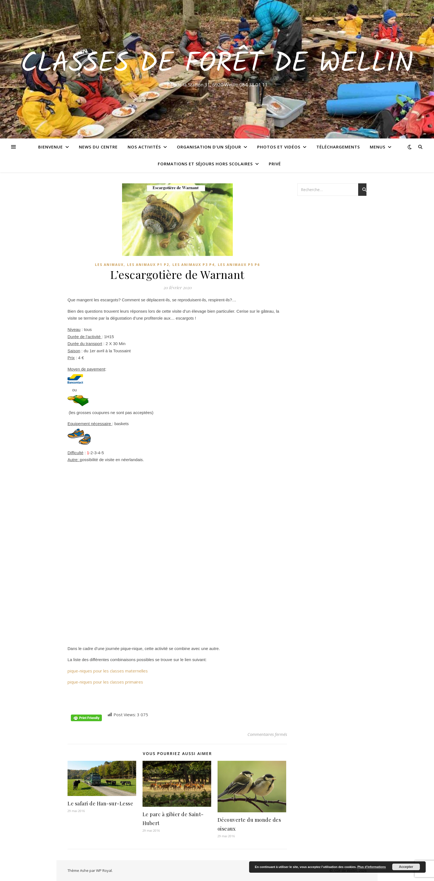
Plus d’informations (371, 867)
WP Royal (104, 870)
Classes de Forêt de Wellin (217, 64)
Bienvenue (50, 147)
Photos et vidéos (278, 147)
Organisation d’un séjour (209, 147)
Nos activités (144, 147)
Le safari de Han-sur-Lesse (100, 803)
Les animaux (109, 264)
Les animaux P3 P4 (193, 264)
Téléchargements (338, 147)
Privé (275, 163)
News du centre (98, 147)
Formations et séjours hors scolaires (205, 163)
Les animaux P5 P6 (239, 264)
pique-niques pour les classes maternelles (108, 671)
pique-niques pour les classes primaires (105, 682)
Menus (377, 147)
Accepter (406, 867)
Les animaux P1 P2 (148, 264)
